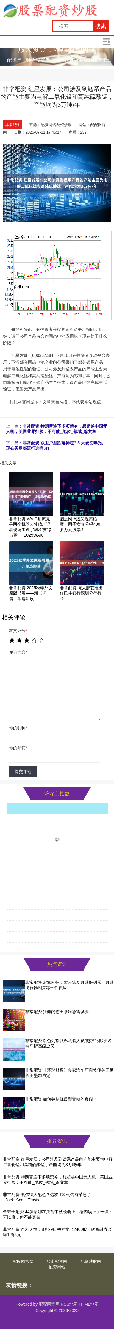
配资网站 (57, 1266)
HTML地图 (89, 1304)
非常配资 (12, 125)
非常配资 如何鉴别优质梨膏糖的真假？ (61, 1099)
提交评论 (23, 771)
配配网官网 (23, 1261)
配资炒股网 (90, 1261)
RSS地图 (69, 1304)
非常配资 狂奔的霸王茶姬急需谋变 (57, 1011)
